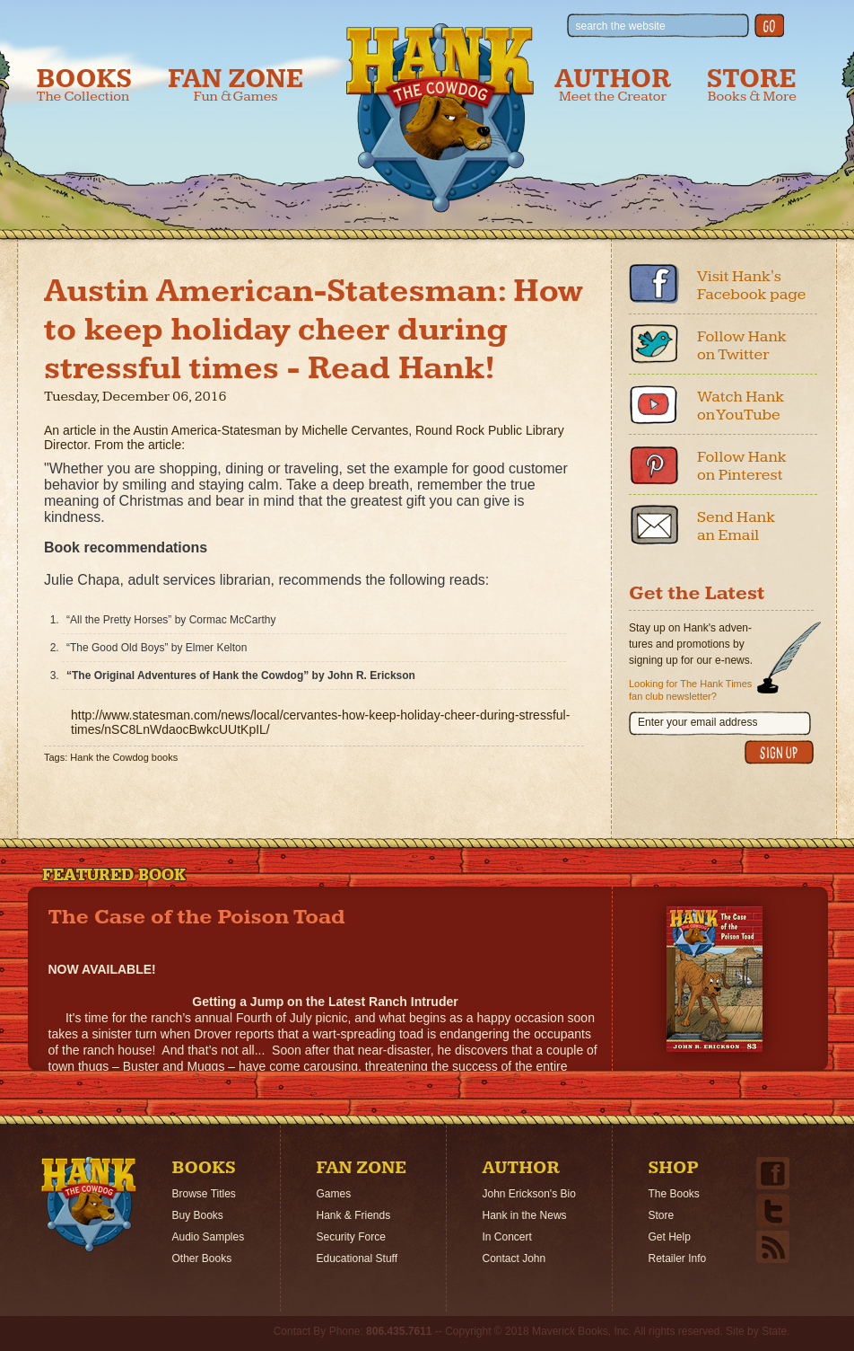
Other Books (202, 1258)
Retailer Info (678, 1258)
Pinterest (654, 464)
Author (612, 85)
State (774, 1331)
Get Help (670, 1237)
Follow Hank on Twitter (742, 345)
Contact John (514, 1258)
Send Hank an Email (736, 526)
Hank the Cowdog (440, 117)
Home (88, 1204)
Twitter (654, 344)
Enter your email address (697, 722)
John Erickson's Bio (529, 1194)
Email (654, 524)
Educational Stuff (357, 1258)
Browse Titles (204, 1194)
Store (752, 85)
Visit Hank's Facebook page (751, 285)
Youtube (654, 404)
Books (85, 85)
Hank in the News (525, 1215)
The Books (674, 1194)
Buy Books (197, 1215)
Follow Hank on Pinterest (742, 465)
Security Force (351, 1237)
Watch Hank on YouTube (740, 405)
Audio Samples (208, 1237)
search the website (621, 26)
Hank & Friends (354, 1215)
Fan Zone (235, 85)
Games (334, 1194)
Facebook (654, 284)
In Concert (507, 1237)
